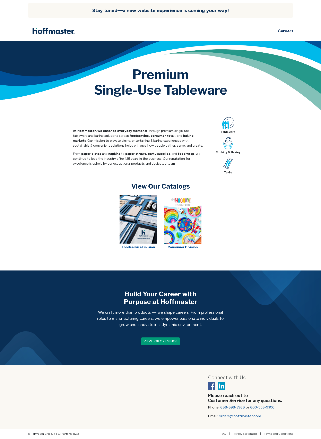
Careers (285, 30)
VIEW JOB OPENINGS (160, 341)
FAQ (223, 433)
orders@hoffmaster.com (240, 416)
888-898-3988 (232, 407)
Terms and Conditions (278, 433)
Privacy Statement (245, 433)
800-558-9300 (262, 407)
